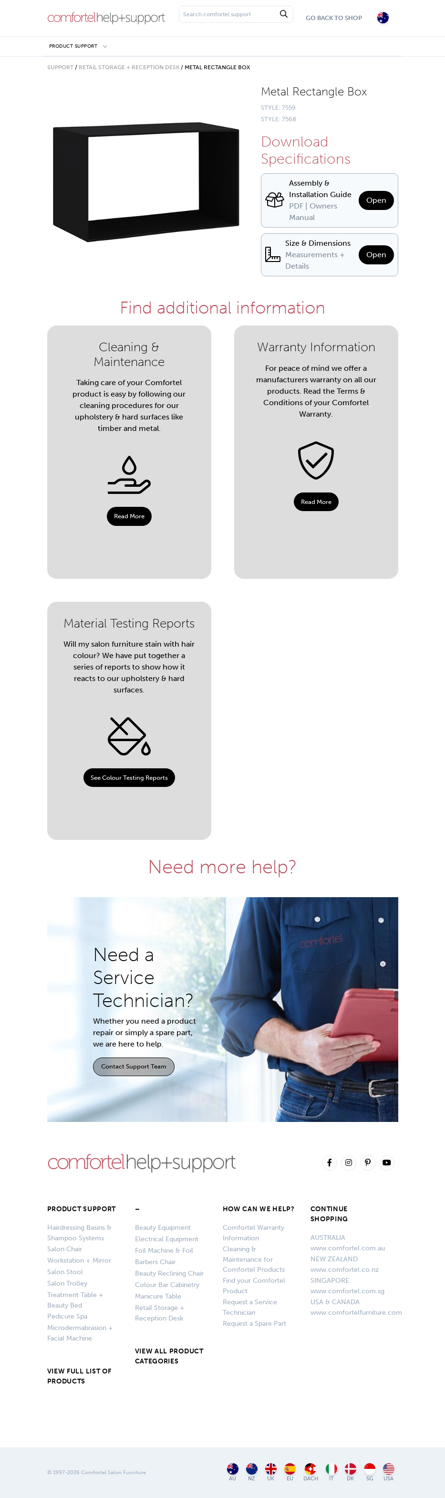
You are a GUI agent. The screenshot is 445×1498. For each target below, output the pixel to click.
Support (60, 67)
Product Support (73, 46)
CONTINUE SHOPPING (329, 1214)
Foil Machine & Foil (164, 1251)
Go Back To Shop (334, 17)
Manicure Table (158, 1296)
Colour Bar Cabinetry (167, 1285)
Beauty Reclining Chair (169, 1273)
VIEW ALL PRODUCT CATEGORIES (169, 1356)
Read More (129, 516)
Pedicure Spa (67, 1316)
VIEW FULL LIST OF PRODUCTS (79, 1376)
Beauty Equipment (163, 1228)
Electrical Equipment (166, 1239)
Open (376, 200)
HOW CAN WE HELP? (259, 1209)
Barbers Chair (155, 1262)
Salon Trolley (67, 1283)
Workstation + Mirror (79, 1261)
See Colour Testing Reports (129, 777)
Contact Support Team (133, 1066)
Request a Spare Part (254, 1324)
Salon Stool (65, 1272)
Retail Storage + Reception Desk (129, 67)
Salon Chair (64, 1249)
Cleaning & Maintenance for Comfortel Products (254, 1259)
